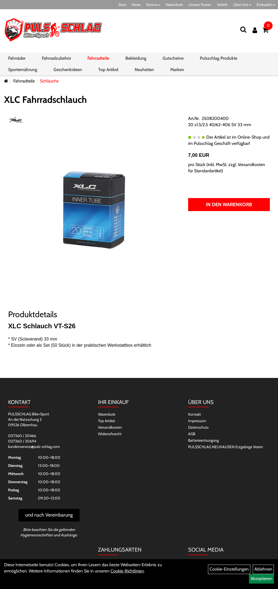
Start (122, 4)
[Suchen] (243, 29)
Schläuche (49, 81)
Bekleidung (135, 58)
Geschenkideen (67, 69)
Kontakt (194, 414)
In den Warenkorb (229, 205)
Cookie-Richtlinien (127, 571)
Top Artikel (108, 69)
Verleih (222, 4)
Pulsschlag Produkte (218, 58)
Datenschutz (198, 427)
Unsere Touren (199, 4)
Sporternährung (22, 69)
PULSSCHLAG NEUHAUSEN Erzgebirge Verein (225, 446)
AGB (191, 433)
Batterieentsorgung (203, 440)
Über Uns (242, 4)
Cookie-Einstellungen (229, 569)
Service (153, 4)
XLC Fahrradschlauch (45, 99)
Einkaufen (266, 4)
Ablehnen (263, 569)
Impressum (197, 420)
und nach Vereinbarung (49, 515)
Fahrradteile (98, 58)
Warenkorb (174, 4)
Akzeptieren (261, 578)
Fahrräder (17, 58)
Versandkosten (110, 427)
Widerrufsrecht (110, 433)
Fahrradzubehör (56, 58)
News (136, 4)
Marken (177, 69)
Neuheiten (144, 69)
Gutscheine (173, 58)
